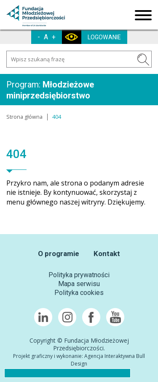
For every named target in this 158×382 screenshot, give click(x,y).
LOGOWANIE (104, 37)
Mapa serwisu (79, 284)
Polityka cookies (79, 293)
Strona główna (24, 116)
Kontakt (107, 253)
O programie (58, 253)
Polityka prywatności (79, 275)
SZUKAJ (143, 59)
